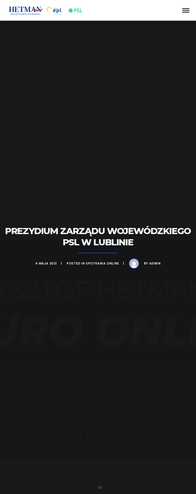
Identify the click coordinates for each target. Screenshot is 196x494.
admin (155, 263)
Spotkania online (102, 263)
